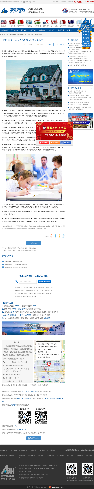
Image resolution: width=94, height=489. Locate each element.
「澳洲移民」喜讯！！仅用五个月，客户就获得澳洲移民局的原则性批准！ (80, 53)
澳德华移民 (6, 385)
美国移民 (33, 385)
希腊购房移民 (22, 385)
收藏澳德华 (56, 2)
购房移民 (45, 385)
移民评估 (24, 450)
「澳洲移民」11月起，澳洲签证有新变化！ (79, 102)
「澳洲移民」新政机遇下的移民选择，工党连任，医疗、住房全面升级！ (80, 108)
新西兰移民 (89, 455)
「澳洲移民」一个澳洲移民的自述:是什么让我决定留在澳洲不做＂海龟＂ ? (80, 61)
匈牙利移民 (51, 455)
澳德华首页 (5, 30)
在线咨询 (86, 32)
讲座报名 (86, 41)
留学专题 (61, 30)
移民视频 (33, 30)
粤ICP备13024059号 (25, 471)
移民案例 (42, 30)
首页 (1, 34)
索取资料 (86, 38)
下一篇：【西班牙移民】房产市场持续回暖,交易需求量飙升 (19, 248)
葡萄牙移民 (31, 455)
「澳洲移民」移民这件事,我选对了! (78, 65)
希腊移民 (14, 385)
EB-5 (39, 385)
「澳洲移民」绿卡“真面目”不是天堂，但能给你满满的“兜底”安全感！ (80, 98)
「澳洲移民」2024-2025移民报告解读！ (79, 95)
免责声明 (52, 450)
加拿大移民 (70, 455)
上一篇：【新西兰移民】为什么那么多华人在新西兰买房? (19, 250)
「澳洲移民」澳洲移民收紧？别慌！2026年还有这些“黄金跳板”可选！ (80, 92)
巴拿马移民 (60, 455)
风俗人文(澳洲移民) (10, 34)
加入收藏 (33, 450)
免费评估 (86, 35)
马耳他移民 (79, 455)
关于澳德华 (14, 30)
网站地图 (70, 2)
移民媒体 (24, 30)
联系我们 (70, 30)
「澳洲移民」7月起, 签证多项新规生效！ (79, 104)
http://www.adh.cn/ (21, 426)
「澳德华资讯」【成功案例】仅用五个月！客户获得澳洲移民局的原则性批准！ (80, 57)
